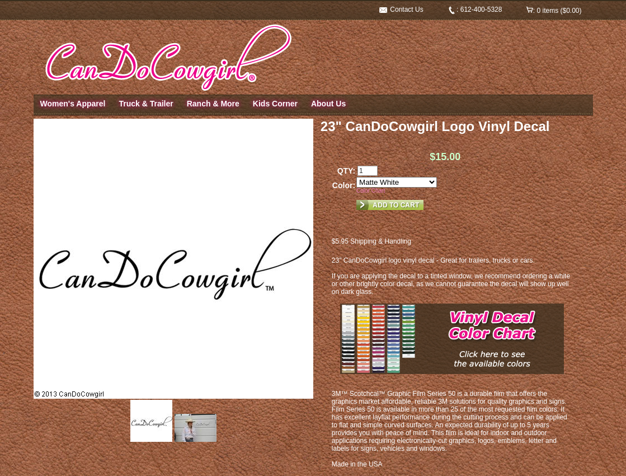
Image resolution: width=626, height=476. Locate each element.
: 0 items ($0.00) (554, 11)
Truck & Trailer (146, 103)
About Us (328, 103)
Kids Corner (275, 103)
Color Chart (370, 191)
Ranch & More (213, 103)
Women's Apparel (73, 103)
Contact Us (401, 9)
